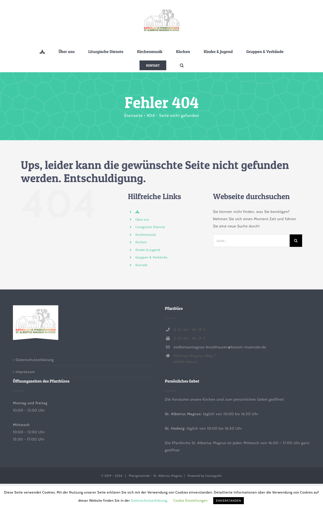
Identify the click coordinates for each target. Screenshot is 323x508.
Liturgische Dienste (150, 227)
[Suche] (296, 240)
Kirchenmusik (145, 235)
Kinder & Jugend (147, 250)
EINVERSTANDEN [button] (228, 500)
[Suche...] (251, 240)
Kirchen (141, 242)
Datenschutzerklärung (35, 360)
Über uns (142, 219)
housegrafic (214, 475)
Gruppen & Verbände (151, 257)
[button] (182, 65)
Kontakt (141, 265)
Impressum (25, 372)
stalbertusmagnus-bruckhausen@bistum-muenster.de (220, 347)
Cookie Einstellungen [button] (190, 500)
